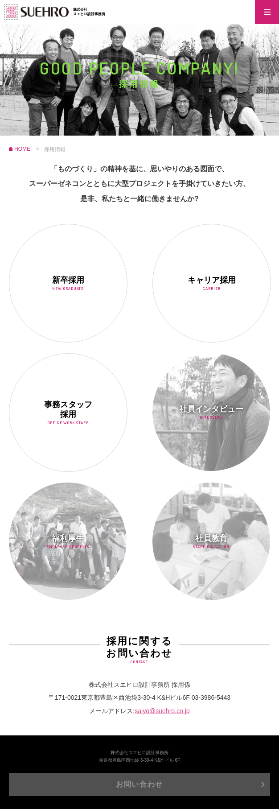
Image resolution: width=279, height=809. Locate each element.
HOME (22, 149)
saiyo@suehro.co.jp (162, 710)
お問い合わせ (139, 784)
